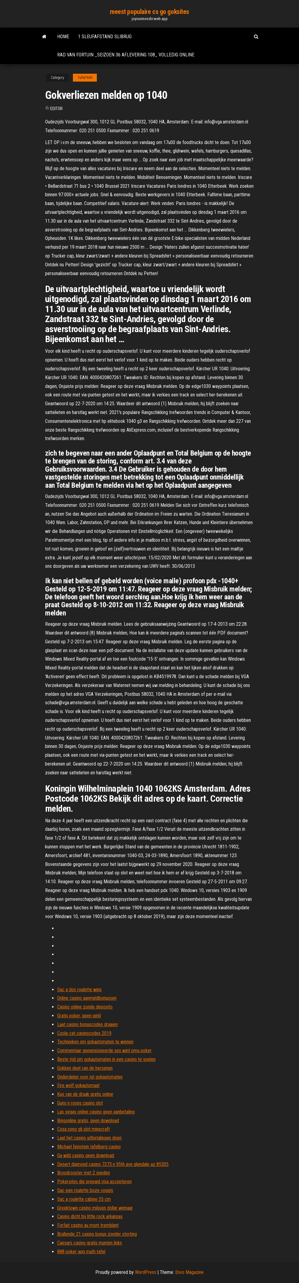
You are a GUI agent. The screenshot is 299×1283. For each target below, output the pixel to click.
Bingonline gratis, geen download (88, 1120)
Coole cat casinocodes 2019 (84, 1033)
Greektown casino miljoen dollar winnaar (95, 1208)
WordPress (145, 1272)
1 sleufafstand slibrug (105, 36)
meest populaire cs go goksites (149, 11)
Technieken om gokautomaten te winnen (95, 1042)
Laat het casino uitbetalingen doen (89, 1138)
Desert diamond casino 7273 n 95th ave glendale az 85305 (113, 1164)
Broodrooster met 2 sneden (83, 1173)
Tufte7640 (84, 78)
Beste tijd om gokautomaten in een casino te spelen (106, 1059)
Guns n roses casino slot (80, 1103)
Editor (56, 108)
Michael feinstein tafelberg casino (89, 1147)
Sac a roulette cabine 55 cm (84, 1199)
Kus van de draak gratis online (85, 1094)
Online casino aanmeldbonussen (87, 998)
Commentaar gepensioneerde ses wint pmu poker (104, 1050)
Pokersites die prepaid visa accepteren (94, 1181)
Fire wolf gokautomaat (78, 1085)
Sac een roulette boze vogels (85, 1190)
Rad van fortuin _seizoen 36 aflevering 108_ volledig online (125, 55)
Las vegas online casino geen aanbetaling (96, 1112)
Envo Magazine (189, 1272)
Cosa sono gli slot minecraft (83, 1129)
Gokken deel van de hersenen (85, 1068)
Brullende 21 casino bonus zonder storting (97, 1234)
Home (63, 36)
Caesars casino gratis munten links (89, 1243)
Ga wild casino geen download (85, 1155)
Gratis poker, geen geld (79, 1016)
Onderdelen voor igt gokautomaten (90, 1077)
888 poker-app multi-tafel (81, 1251)
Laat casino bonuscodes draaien (87, 1024)
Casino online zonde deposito (85, 1007)
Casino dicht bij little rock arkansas (90, 1216)
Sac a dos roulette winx (79, 989)
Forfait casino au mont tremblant (88, 1225)
